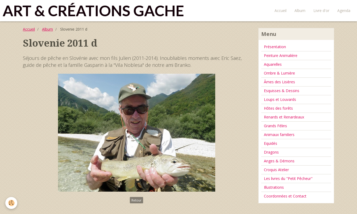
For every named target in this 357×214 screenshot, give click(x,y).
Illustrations (274, 187)
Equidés (270, 143)
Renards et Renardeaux (284, 117)
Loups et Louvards (280, 99)
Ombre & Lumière (279, 73)
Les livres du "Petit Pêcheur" (288, 178)
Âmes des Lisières (279, 81)
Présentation (275, 46)
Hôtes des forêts (278, 108)
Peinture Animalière (280, 55)
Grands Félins (275, 125)
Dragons (271, 152)
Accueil (281, 10)
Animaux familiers (279, 134)
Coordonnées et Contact (285, 196)
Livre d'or (321, 10)
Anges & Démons (279, 160)
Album (299, 10)
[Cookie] (11, 203)
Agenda (343, 10)
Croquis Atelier (276, 169)
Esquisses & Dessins (281, 90)
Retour (136, 200)
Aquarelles (273, 64)
